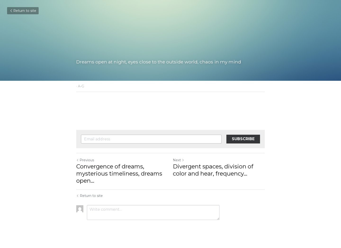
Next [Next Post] (178, 160)
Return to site (22, 11)
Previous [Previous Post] (85, 160)
